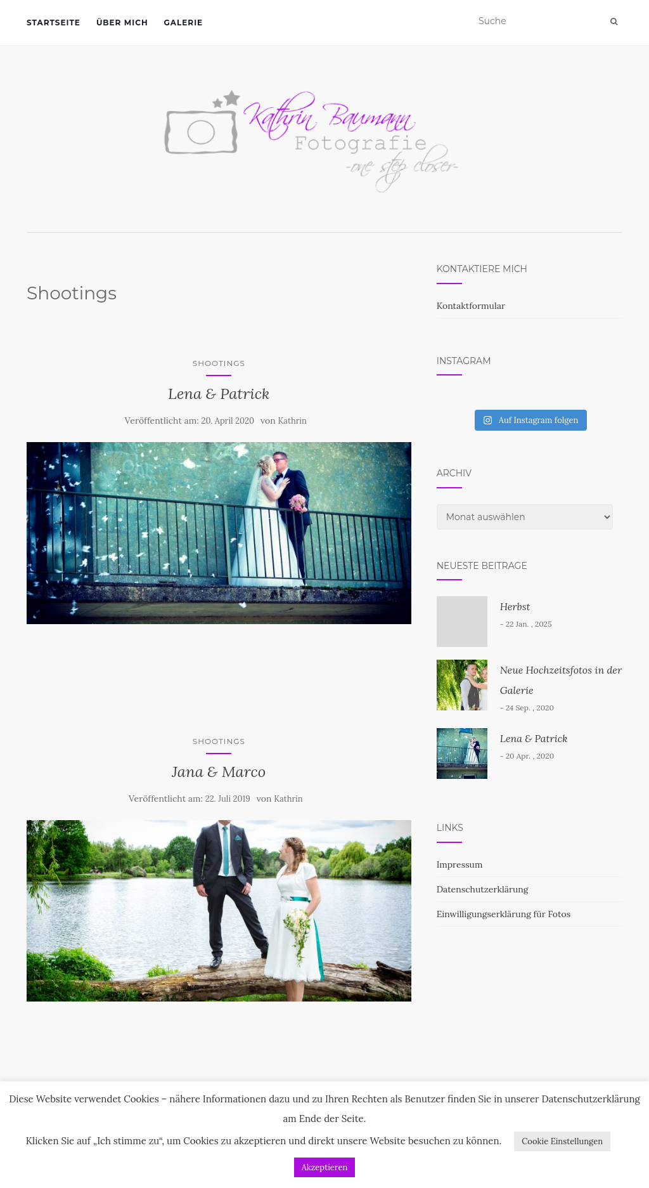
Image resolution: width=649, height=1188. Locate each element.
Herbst (515, 606)
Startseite (53, 22)
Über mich (122, 22)
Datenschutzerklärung (483, 889)
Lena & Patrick (219, 393)
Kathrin (292, 420)
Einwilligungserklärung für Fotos (503, 914)
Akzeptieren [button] (325, 1167)
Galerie (183, 22)
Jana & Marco (219, 771)
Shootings (219, 363)
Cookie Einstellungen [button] (562, 1141)
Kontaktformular (471, 305)
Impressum (460, 864)
